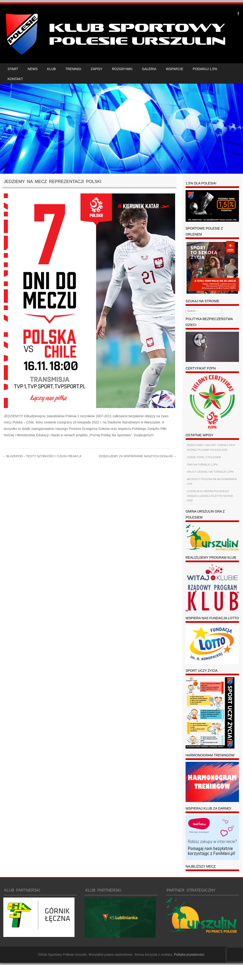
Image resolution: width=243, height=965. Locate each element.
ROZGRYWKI (122, 69)
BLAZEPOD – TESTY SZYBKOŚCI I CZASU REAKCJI (41, 456)
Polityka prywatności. (189, 954)
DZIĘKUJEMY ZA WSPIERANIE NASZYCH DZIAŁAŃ (138, 456)
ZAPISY (97, 69)
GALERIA (149, 69)
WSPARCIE (174, 69)
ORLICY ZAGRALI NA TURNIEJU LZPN (210, 471)
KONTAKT (15, 79)
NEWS (33, 69)
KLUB (51, 69)
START (13, 69)
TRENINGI (73, 69)
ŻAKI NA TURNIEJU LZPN (202, 464)
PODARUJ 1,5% (205, 69)
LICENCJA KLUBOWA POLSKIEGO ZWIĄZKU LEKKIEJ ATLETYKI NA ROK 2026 (210, 496)
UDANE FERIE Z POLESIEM (204, 457)
